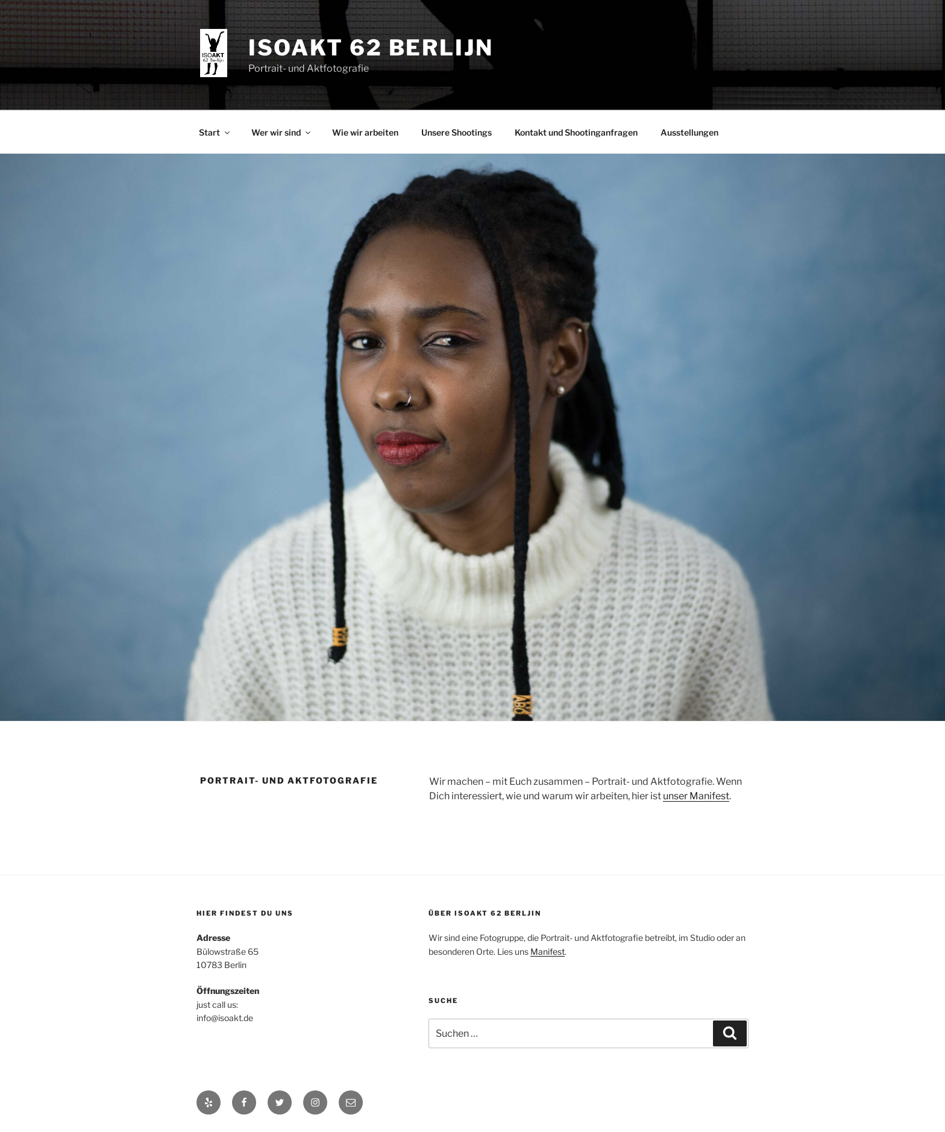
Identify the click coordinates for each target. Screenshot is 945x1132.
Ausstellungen (689, 132)
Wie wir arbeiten (365, 132)
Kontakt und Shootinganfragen (576, 132)
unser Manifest (696, 796)
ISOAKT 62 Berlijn (371, 47)
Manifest (547, 951)
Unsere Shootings (456, 132)
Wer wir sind (281, 132)
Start (215, 132)
